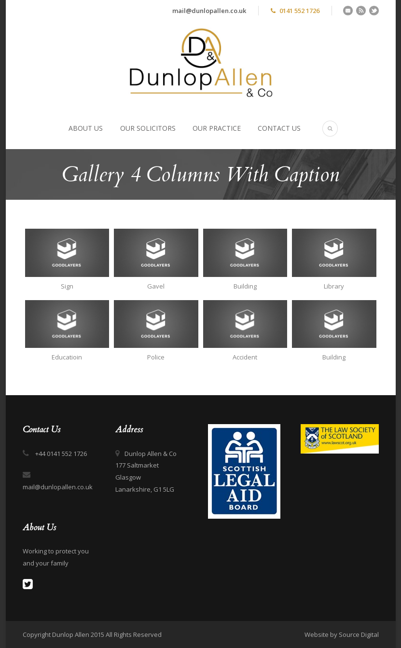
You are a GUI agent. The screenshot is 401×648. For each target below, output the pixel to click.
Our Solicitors (148, 128)
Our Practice (217, 128)
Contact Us (279, 128)
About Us (86, 128)
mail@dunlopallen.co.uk (209, 10)
